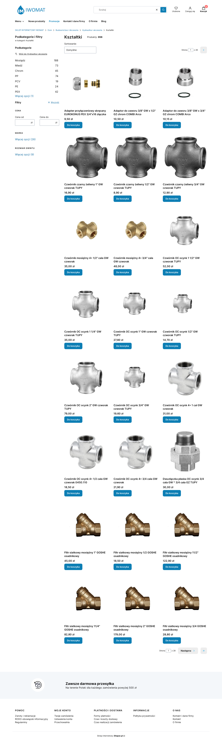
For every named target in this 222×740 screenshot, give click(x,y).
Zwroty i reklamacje (25, 715)
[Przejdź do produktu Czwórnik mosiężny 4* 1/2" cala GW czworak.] (86, 231)
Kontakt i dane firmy (183, 715)
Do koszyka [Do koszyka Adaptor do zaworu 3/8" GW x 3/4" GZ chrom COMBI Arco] (172, 125)
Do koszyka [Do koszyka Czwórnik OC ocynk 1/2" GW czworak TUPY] (172, 346)
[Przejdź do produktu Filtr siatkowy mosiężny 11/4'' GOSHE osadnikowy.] (86, 599)
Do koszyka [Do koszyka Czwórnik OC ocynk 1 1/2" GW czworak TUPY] (172, 272)
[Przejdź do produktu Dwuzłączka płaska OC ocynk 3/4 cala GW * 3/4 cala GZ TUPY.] (185, 452)
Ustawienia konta (63, 719)
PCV (36, 81)
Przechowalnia (62, 722)
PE (36, 86)
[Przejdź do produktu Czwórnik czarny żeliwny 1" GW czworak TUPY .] (86, 157)
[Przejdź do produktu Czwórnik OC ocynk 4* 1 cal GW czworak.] (185, 378)
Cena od (19, 117)
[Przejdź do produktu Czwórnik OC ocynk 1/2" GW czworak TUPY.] (185, 305)
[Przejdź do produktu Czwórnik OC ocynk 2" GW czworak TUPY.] (86, 378)
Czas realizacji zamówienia (108, 722)
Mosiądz (36, 60)
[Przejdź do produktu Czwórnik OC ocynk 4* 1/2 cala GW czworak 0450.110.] (86, 452)
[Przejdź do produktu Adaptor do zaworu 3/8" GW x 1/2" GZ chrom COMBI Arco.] (136, 84)
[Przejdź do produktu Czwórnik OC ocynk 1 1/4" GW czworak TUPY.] (86, 305)
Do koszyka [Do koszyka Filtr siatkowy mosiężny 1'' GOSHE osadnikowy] (73, 566)
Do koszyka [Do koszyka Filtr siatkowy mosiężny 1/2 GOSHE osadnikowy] (122, 566)
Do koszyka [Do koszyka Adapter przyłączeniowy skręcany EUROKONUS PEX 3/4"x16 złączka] (73, 125)
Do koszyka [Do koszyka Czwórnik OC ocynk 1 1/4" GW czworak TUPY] (73, 346)
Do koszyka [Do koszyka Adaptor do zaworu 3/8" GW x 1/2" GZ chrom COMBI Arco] (122, 125)
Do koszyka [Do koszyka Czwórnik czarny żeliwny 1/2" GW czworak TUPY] (122, 198)
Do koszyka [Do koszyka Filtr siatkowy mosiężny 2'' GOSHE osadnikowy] (122, 640)
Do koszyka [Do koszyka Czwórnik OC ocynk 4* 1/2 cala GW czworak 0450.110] (73, 493)
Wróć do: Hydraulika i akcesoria (31, 54)
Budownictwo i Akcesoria (67, 30)
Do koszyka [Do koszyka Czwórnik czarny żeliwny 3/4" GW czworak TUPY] (172, 198)
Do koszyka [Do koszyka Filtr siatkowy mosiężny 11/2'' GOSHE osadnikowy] (172, 566)
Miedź (36, 65)
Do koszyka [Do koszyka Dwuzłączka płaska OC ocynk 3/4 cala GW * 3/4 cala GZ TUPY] (172, 493)
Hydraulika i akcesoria (92, 30)
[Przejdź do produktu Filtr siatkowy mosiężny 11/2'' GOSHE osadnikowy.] (185, 525)
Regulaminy (21, 722)
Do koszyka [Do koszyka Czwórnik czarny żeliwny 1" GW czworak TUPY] (73, 198)
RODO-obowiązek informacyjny (31, 719)
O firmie (177, 722)
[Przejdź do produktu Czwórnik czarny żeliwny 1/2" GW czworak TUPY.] (136, 157)
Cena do (44, 117)
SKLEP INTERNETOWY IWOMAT (29, 30)
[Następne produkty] (188, 651)
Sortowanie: (70, 43)
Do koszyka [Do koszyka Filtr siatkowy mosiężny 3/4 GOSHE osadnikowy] (172, 640)
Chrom (36, 70)
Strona (184, 50)
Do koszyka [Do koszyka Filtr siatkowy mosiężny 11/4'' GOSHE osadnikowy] (73, 640)
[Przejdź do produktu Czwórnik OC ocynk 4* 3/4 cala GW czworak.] (136, 452)
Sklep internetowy (110, 736)
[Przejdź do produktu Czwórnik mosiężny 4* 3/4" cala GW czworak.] (136, 231)
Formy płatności (102, 715)
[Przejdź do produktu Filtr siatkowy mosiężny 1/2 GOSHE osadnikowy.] (136, 525)
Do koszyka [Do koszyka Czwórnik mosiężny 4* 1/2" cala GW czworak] (73, 272)
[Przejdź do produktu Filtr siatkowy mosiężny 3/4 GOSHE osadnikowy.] (185, 599)
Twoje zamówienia (63, 715)
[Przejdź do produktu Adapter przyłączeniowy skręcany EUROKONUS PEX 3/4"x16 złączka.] (86, 84)
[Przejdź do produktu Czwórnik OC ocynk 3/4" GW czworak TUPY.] (136, 378)
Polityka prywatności (144, 715)
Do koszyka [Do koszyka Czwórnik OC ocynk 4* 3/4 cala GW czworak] (122, 493)
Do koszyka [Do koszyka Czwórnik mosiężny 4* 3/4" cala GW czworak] (122, 272)
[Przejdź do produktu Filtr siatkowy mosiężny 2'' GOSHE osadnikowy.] (136, 599)
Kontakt (177, 719)
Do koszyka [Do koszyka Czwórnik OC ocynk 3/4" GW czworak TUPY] (122, 419)
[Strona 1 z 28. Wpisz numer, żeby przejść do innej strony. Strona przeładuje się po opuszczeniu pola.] (190, 50)
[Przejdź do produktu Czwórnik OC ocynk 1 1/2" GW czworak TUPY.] (185, 231)
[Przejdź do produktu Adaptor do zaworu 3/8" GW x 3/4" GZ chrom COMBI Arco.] (185, 84)
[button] (163, 9)
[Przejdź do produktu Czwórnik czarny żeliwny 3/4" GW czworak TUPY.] (185, 157)
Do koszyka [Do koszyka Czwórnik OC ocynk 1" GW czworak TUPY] (122, 346)
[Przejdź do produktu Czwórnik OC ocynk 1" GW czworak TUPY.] (136, 305)
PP (36, 76)
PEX (36, 91)
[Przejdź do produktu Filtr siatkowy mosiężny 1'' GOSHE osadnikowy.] (86, 525)
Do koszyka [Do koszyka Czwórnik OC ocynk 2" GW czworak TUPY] (73, 419)
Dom (50, 30)
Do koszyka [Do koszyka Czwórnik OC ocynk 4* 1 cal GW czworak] (172, 419)
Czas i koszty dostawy (106, 719)
